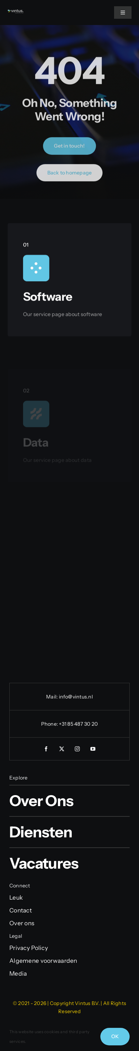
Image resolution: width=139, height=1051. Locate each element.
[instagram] (77, 749)
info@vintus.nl (76, 696)
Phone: (50, 724)
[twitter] (61, 749)
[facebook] (46, 749)
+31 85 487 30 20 (78, 724)
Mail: (52, 696)
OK (115, 1036)
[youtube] (93, 749)
